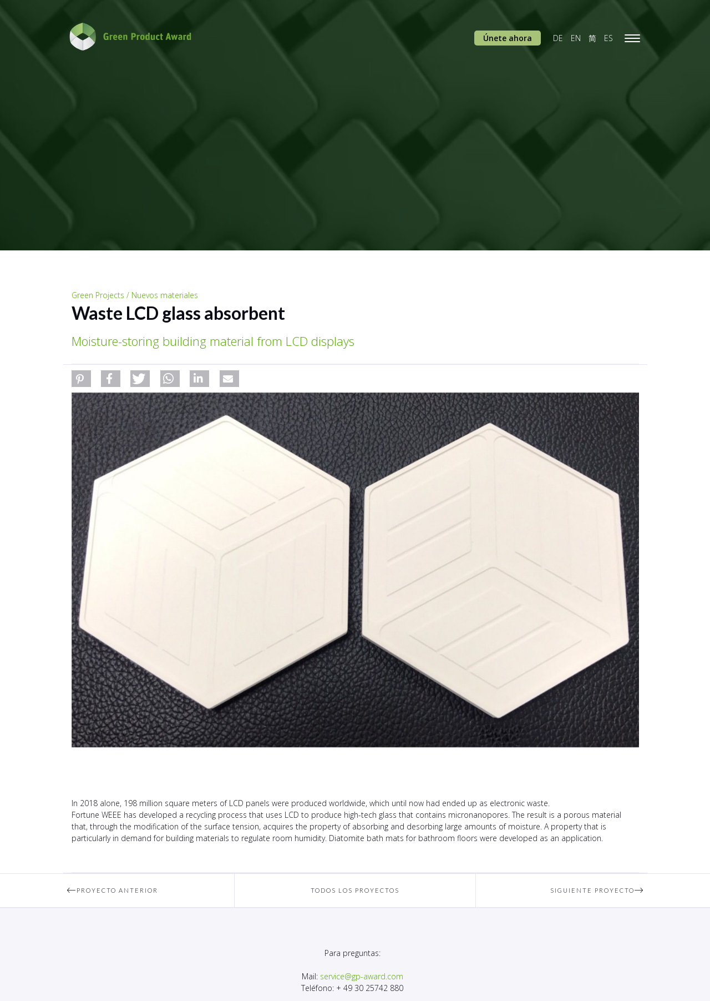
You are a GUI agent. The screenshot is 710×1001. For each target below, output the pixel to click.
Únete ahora (507, 38)
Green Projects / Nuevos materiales (135, 295)
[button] (81, 378)
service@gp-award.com (361, 976)
